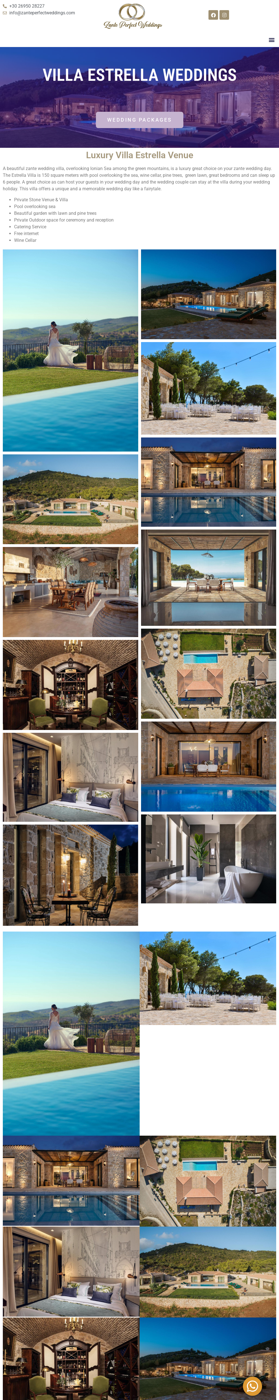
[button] (271, 39)
